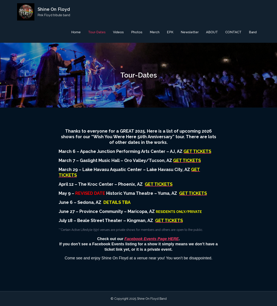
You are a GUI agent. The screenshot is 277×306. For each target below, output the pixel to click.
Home (76, 32)
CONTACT (233, 32)
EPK (170, 32)
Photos (136, 32)
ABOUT (212, 32)
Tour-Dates (97, 32)
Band (253, 32)
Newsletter (190, 32)
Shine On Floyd (54, 9)
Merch (154, 32)
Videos (118, 32)
